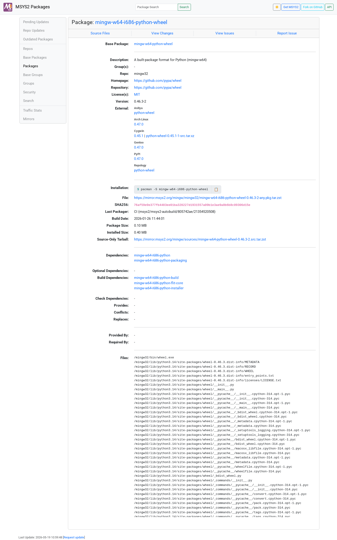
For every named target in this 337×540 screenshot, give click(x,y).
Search (184, 7)
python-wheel (144, 113)
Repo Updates (34, 30)
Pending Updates (36, 22)
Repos (28, 49)
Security (29, 92)
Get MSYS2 (290, 7)
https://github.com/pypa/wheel (157, 81)
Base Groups (33, 75)
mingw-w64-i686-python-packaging (160, 260)
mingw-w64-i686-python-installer (159, 288)
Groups (28, 83)
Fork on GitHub (312, 7)
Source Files (100, 33)
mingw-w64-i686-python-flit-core (158, 283)
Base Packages (35, 57)
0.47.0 (138, 124)
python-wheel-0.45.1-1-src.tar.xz (170, 136)
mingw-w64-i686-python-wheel (131, 22)
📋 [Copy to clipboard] (216, 189)
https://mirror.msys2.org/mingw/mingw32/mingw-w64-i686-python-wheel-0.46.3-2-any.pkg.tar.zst (208, 198)
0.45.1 (138, 136)
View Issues (224, 33)
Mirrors (28, 119)
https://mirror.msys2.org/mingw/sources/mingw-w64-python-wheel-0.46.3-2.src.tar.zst (200, 239)
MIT (137, 94)
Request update (74, 537)
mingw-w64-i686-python (152, 255)
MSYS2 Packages (26, 7)
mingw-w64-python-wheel (153, 44)
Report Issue (287, 33)
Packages (30, 66)
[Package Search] (156, 7)
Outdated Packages (38, 39)
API (329, 7)
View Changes (162, 33)
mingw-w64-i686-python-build (156, 278)
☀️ (277, 7)
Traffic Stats (32, 110)
